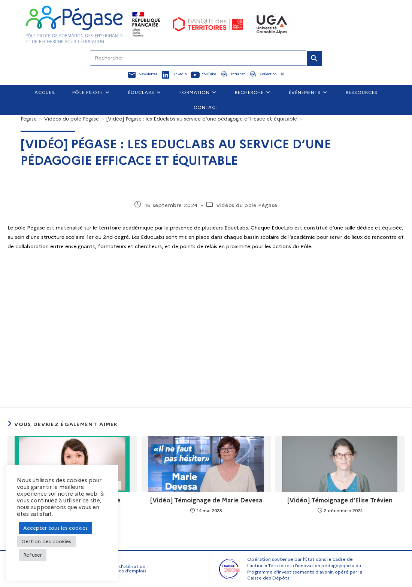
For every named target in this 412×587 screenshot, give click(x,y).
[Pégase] (29, 119)
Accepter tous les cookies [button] (55, 528)
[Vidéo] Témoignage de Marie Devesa (206, 500)
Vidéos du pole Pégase (247, 205)
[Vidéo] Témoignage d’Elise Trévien (340, 500)
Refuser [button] (32, 555)
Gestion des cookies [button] (46, 541)
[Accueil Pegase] (74, 24)
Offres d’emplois (127, 571)
